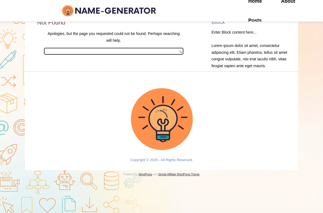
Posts (255, 20)
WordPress (145, 174)
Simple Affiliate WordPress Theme (178, 174)
